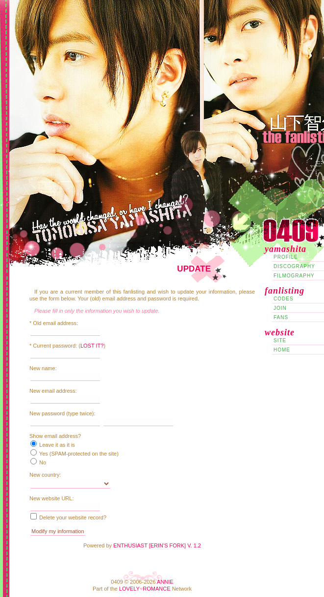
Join (280, 308)
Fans (281, 317)
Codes (284, 298)
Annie (165, 582)
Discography (294, 266)
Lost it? (91, 346)
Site (280, 340)
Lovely (129, 589)
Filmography (294, 275)
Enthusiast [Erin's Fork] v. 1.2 (157, 545)
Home (282, 350)
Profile (286, 257)
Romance (156, 589)
